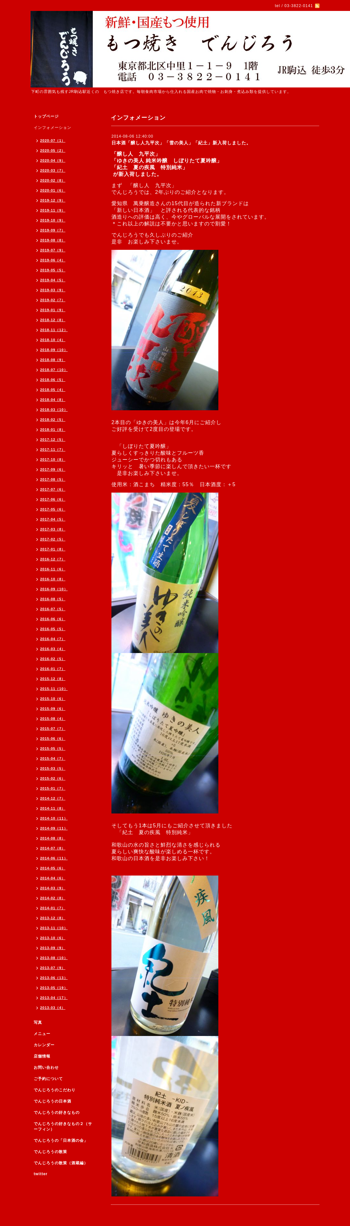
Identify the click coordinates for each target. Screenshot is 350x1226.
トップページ (46, 116)
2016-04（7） (53, 639)
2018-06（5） (53, 380)
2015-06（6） (53, 738)
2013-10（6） (53, 938)
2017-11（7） (53, 449)
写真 (38, 1022)
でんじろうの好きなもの (57, 1112)
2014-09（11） (54, 828)
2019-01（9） (53, 310)
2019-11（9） (53, 210)
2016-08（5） (53, 599)
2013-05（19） (54, 988)
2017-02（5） (53, 539)
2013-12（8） (53, 918)
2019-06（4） (53, 260)
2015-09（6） (53, 709)
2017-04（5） (53, 519)
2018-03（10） (54, 410)
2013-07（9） (53, 968)
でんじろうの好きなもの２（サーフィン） (63, 1126)
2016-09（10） (54, 589)
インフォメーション (52, 127)
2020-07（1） (53, 140)
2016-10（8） (53, 579)
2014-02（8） (53, 898)
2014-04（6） (53, 878)
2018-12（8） (53, 320)
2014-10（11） (54, 818)
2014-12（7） (53, 798)
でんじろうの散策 (50, 1151)
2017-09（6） (53, 469)
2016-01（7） (53, 669)
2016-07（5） (53, 609)
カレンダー (44, 1045)
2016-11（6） (53, 569)
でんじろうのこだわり (54, 1090)
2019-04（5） (53, 280)
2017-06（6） (53, 499)
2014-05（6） (53, 868)
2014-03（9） (53, 888)
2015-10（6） (53, 699)
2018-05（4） (53, 390)
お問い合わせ (46, 1067)
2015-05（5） (53, 748)
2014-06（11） (54, 858)
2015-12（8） (53, 679)
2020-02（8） (53, 180)
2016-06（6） (53, 619)
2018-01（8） (53, 429)
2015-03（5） (53, 768)
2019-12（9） (53, 200)
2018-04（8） (53, 400)
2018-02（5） (53, 420)
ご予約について (48, 1078)
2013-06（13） (54, 978)
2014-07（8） (53, 848)
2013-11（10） (54, 928)
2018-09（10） (54, 350)
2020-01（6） (53, 190)
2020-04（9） (53, 160)
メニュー (42, 1033)
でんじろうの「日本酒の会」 (61, 1140)
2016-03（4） (53, 649)
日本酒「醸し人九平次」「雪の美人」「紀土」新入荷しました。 (181, 142)
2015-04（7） (53, 758)
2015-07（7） (53, 729)
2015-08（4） (53, 719)
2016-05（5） (53, 629)
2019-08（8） (53, 240)
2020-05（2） (53, 150)
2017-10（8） (53, 459)
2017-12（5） (53, 439)
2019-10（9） (53, 220)
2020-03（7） (53, 170)
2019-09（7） (53, 230)
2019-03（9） (53, 290)
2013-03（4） (53, 1008)
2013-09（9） (53, 948)
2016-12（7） (53, 559)
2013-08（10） (54, 958)
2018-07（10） (54, 370)
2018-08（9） (53, 360)
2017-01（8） (53, 549)
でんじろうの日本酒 (52, 1101)
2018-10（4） (53, 340)
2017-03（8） (53, 529)
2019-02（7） (53, 300)
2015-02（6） (53, 778)
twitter (41, 1174)
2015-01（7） (53, 788)
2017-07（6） (53, 489)
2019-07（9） (53, 250)
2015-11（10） (54, 689)
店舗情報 (42, 1056)
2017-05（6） (53, 509)
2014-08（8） (53, 838)
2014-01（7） (53, 908)
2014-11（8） (53, 808)
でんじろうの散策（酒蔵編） (61, 1163)
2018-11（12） (54, 330)
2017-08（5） (53, 479)
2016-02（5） (53, 659)
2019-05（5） (53, 270)
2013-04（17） (54, 998)
